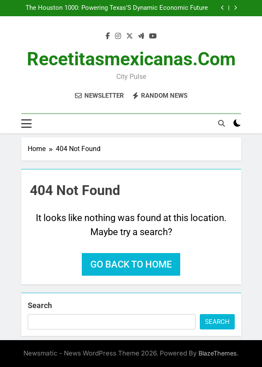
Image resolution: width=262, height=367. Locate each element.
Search (40, 305)
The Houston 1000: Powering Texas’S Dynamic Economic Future (117, 8)
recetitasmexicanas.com (131, 59)
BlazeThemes (218, 353)
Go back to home (131, 264)
